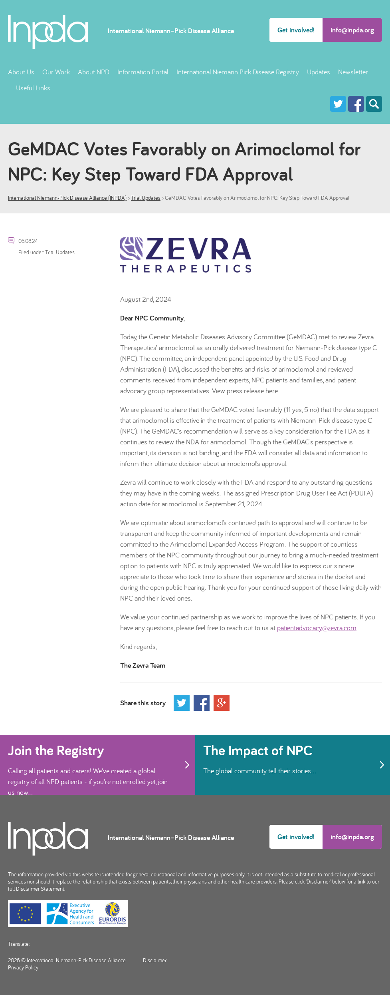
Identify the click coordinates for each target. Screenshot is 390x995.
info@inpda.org (352, 29)
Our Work (56, 71)
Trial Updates (145, 197)
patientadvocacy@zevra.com (316, 627)
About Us (21, 71)
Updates (318, 71)
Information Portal (142, 71)
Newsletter (353, 71)
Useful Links (33, 87)
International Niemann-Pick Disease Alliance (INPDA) (67, 197)
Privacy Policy (23, 967)
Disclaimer (154, 960)
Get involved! (296, 29)
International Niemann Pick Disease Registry (237, 71)
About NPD (93, 71)
